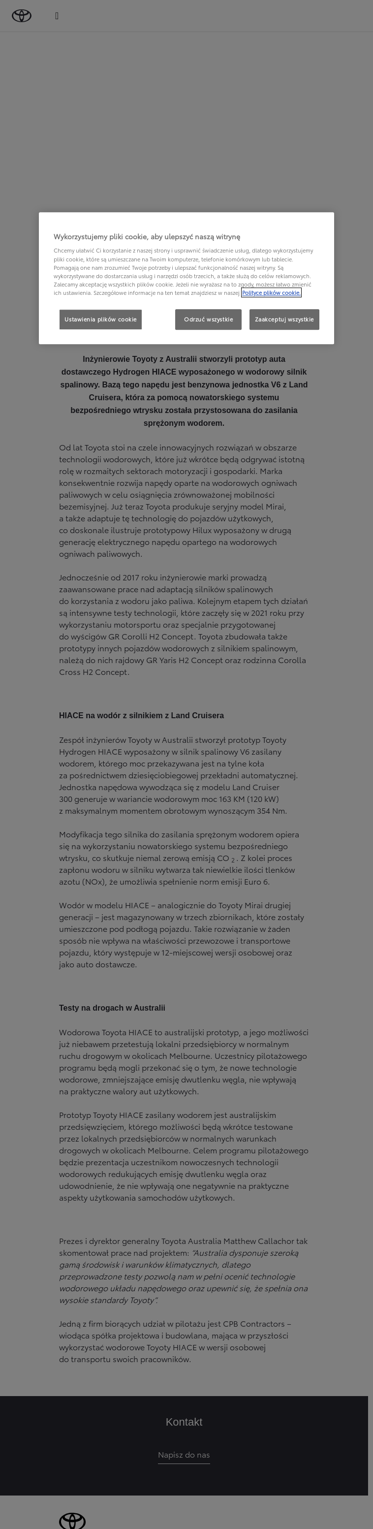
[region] (186, 278)
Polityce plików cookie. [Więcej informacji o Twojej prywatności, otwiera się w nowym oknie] (271, 292)
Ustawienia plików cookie (100, 319)
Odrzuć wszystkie (208, 319)
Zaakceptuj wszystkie (284, 319)
